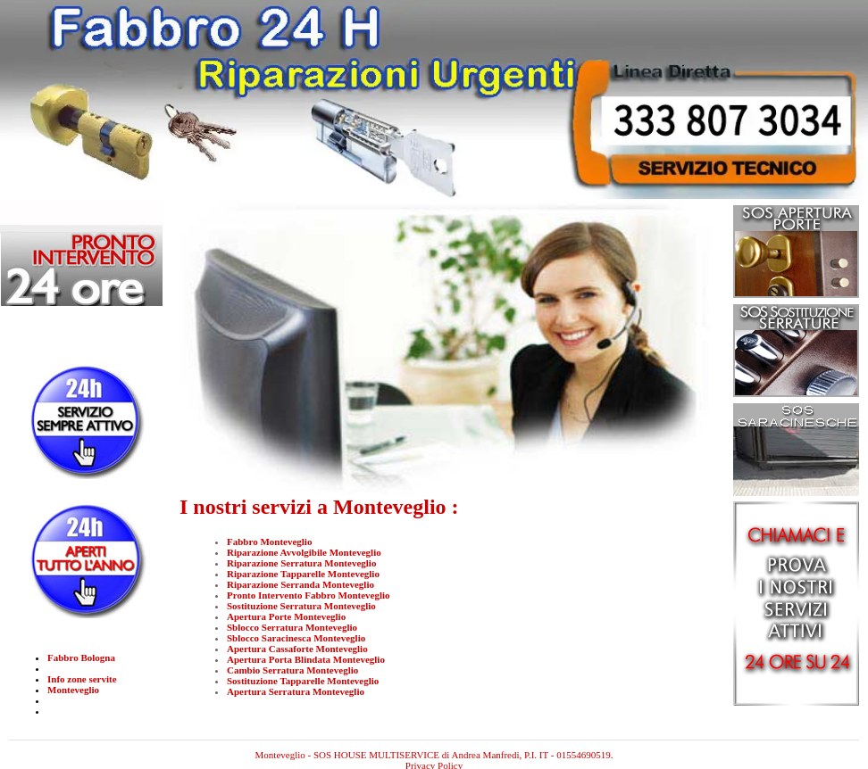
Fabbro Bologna (81, 657)
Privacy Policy (434, 754)
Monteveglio (73, 689)
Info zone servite (82, 679)
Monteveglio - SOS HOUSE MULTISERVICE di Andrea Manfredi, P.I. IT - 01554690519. (434, 744)
